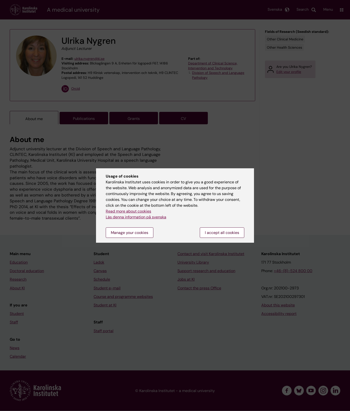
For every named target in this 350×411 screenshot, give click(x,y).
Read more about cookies (128, 211)
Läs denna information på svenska (136, 217)
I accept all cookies (222, 232)
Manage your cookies (129, 232)
